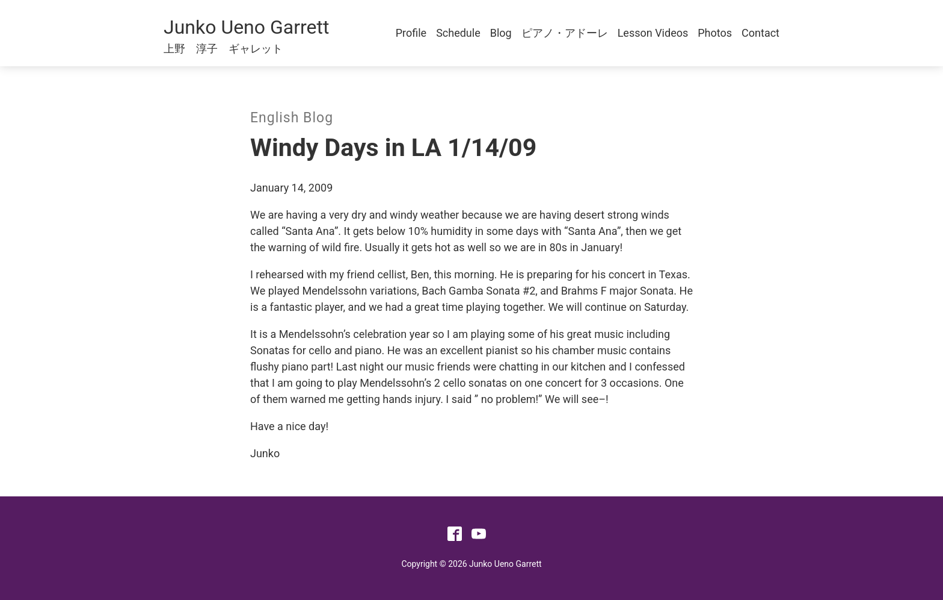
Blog (501, 33)
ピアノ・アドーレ (564, 33)
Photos (715, 33)
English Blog (291, 118)
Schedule (458, 33)
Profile (411, 33)
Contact (760, 33)
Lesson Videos (653, 33)
